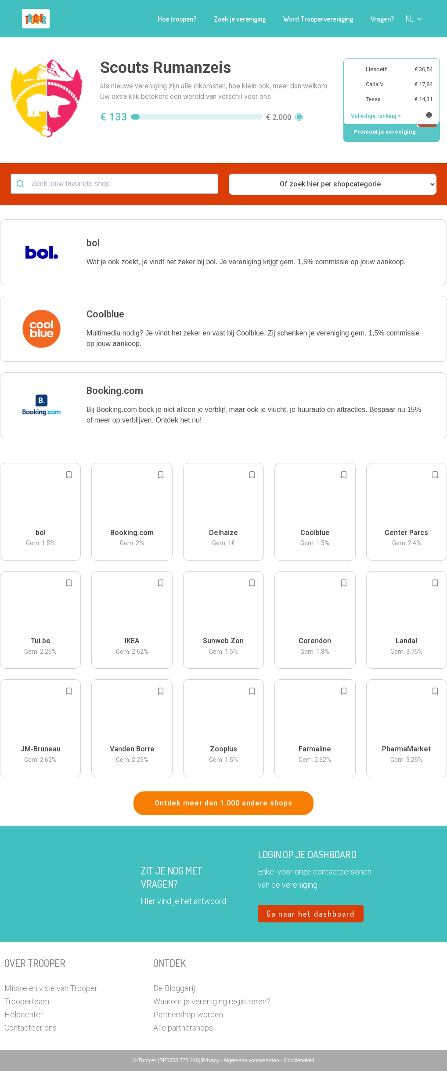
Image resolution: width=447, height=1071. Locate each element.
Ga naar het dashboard (311, 913)
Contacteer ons (30, 1027)
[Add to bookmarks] (69, 475)
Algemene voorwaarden (252, 1060)
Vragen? (382, 19)
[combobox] (114, 184)
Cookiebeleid (299, 1060)
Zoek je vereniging (240, 19)
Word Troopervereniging (318, 19)
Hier (148, 901)
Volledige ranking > (376, 116)
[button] (414, 18)
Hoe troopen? (177, 19)
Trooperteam (26, 1001)
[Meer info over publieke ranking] (429, 115)
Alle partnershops (183, 1027)
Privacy (211, 1060)
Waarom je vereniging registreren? (211, 1001)
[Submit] (21, 183)
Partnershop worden (188, 1014)
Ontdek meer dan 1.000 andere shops (223, 803)
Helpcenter (23, 1014)
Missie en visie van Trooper (50, 988)
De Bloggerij (174, 988)
